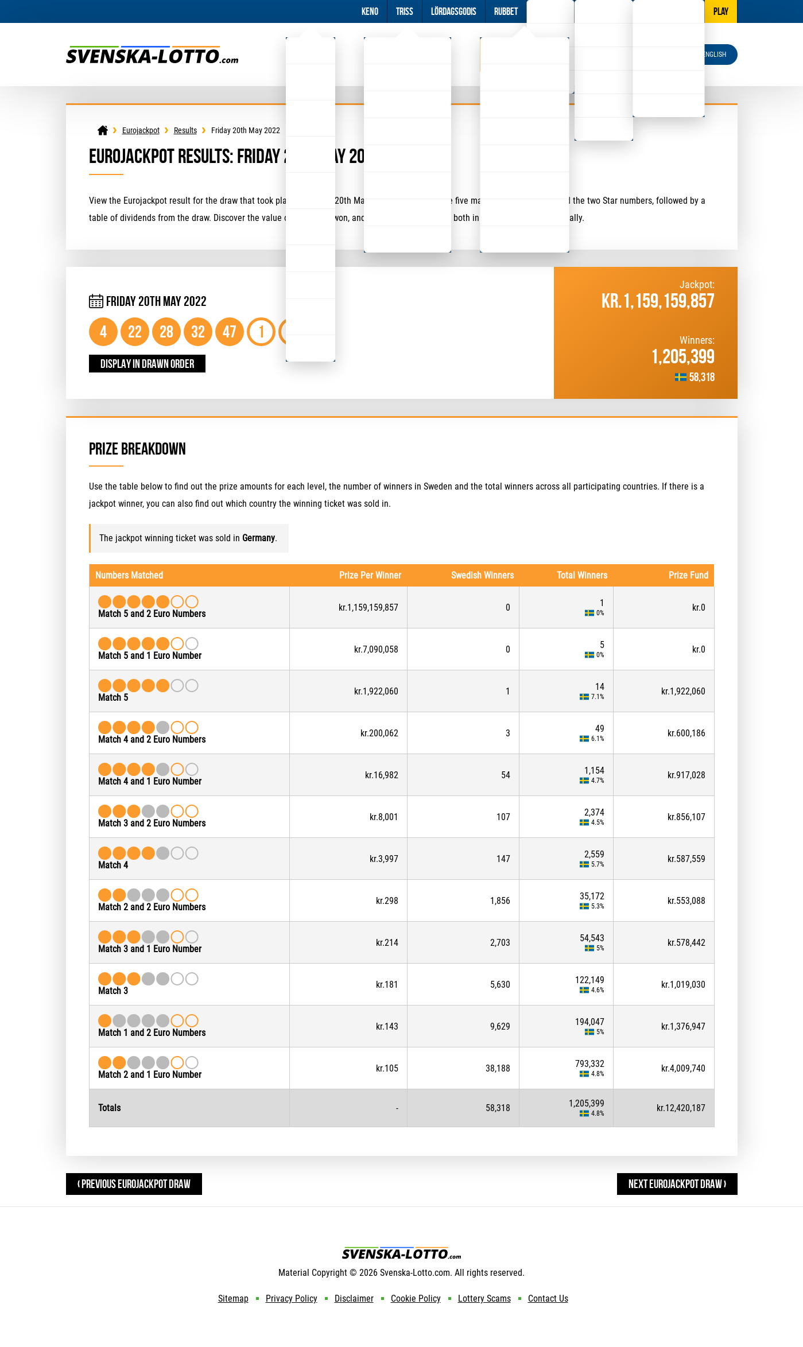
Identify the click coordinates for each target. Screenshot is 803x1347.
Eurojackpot (524, 54)
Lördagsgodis (453, 11)
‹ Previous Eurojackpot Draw (134, 1183)
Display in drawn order (147, 363)
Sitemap (233, 1298)
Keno (370, 11)
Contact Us (548, 1298)
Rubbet (506, 11)
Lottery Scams (484, 1298)
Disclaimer (354, 1298)
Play (720, 11)
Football (550, 11)
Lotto (310, 54)
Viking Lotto (408, 54)
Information (603, 11)
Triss (404, 11)
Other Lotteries (669, 11)
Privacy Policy (291, 1298)
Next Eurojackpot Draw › (677, 1183)
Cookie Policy (416, 1298)
